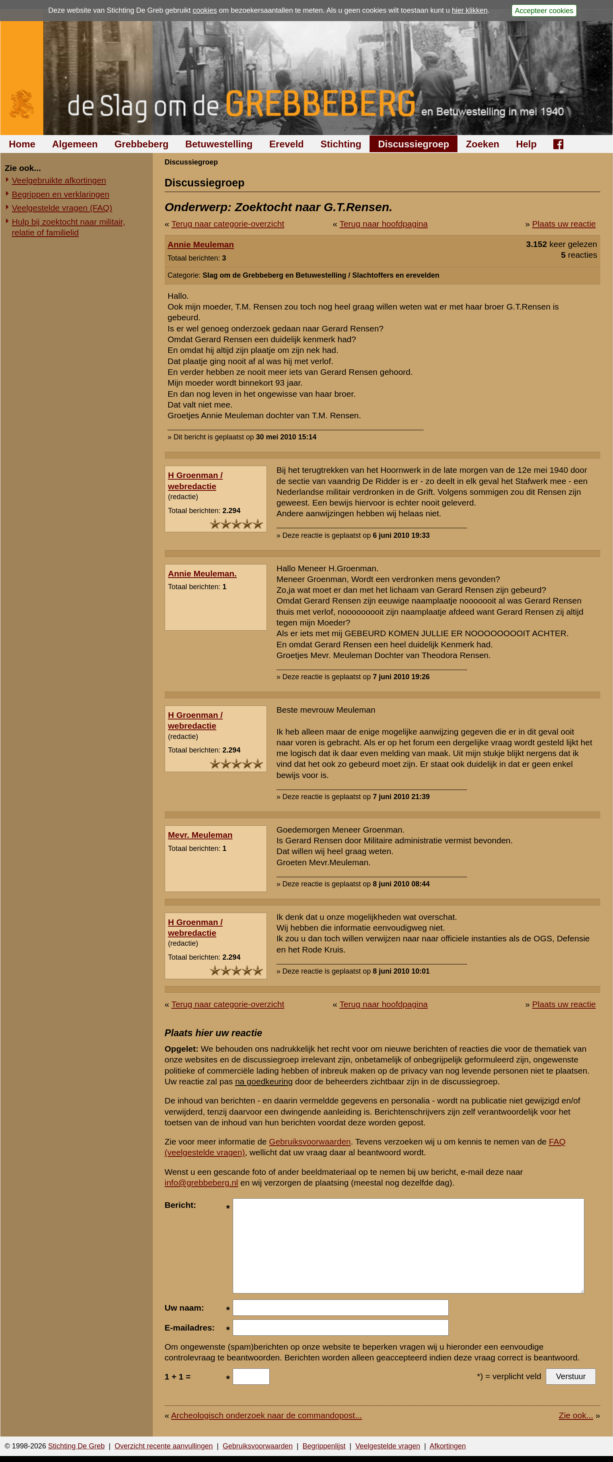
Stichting (341, 144)
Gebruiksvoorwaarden (309, 1141)
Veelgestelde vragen (387, 1446)
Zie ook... (576, 1415)
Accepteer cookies (544, 10)
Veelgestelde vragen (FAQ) (62, 207)
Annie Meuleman (200, 244)
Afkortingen (448, 1446)
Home (22, 144)
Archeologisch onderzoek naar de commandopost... (266, 1415)
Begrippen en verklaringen (60, 194)
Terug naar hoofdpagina (383, 223)
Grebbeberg (142, 144)
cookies (205, 10)
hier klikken (470, 10)
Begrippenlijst (323, 1446)
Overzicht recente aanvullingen (164, 1446)
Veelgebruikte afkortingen (59, 180)
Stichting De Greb (76, 1446)
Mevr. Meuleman (200, 834)
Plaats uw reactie (564, 223)
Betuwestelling (219, 144)
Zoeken (482, 144)
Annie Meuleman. (202, 573)
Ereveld (286, 144)
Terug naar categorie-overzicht (227, 223)
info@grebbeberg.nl (201, 1182)
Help (526, 144)
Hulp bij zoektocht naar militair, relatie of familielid (68, 227)
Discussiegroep (413, 144)
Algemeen (75, 144)
